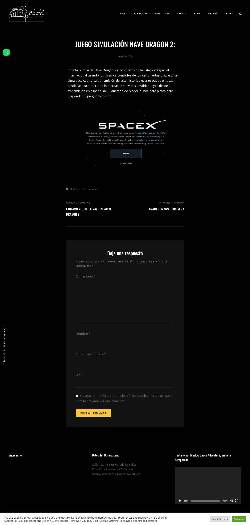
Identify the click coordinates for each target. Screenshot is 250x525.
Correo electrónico (90, 354)
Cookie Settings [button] (220, 518)
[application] (208, 485)
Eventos (162, 13)
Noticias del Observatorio (85, 189)
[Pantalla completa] (237, 500)
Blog (229, 13)
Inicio (122, 13)
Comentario (85, 276)
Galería (213, 13)
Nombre (83, 333)
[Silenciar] (231, 500)
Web (79, 375)
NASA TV (181, 13)
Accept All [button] (239, 518)
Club (197, 13)
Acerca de (140, 13)
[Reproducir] (180, 500)
